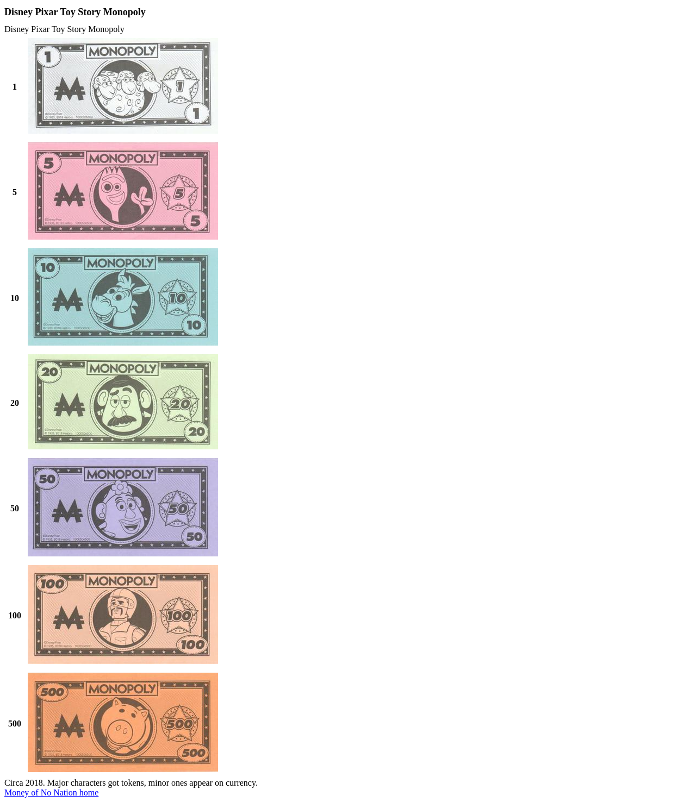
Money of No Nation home (51, 792)
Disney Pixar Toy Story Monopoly (64, 29)
